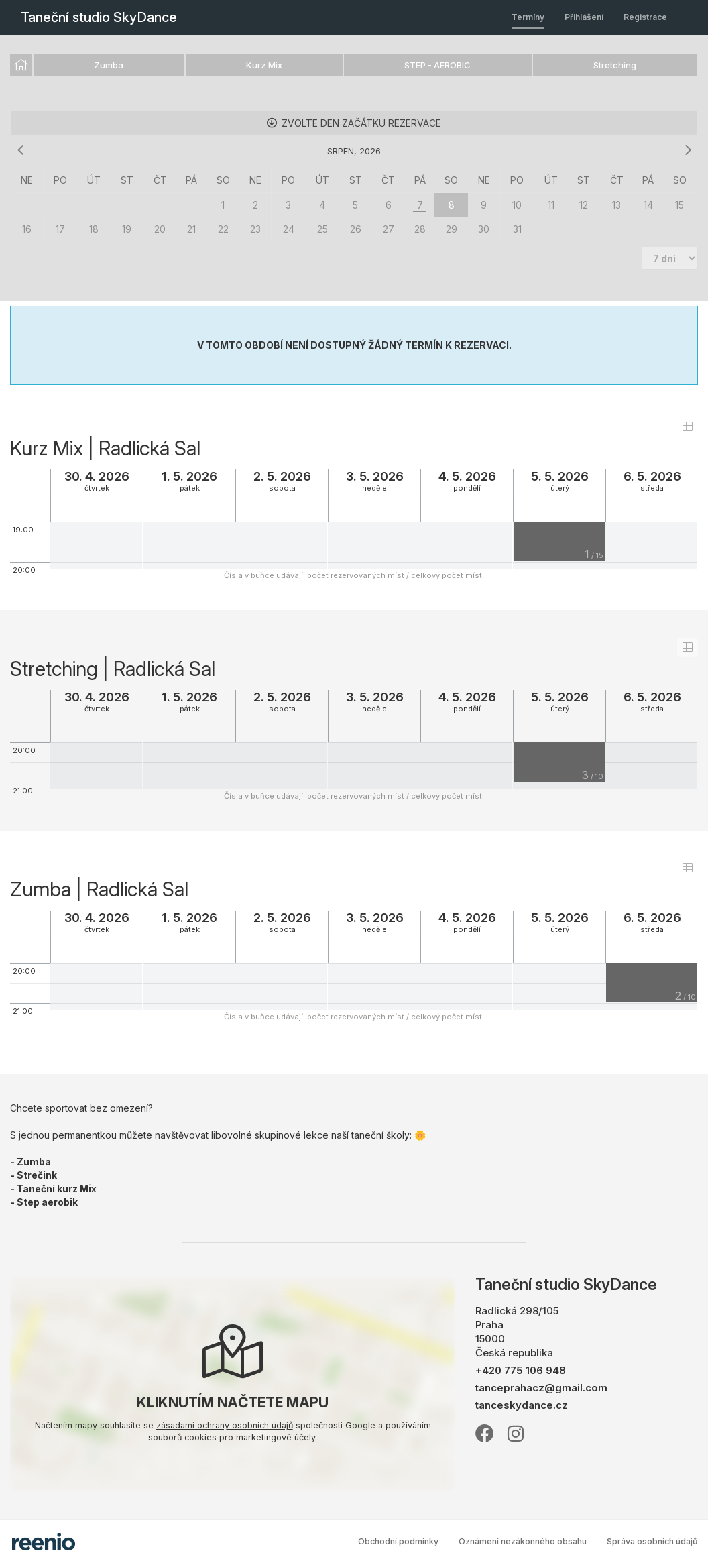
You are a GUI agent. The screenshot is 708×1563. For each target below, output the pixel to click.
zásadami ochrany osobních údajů (224, 1425)
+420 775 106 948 (520, 1370)
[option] (21, 65)
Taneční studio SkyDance (99, 17)
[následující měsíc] (688, 150)
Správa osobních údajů (652, 1541)
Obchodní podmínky (398, 1541)
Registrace (645, 17)
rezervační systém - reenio (43, 1541)
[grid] (354, 204)
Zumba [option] (108, 65)
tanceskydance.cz (521, 1405)
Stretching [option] (614, 65)
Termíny (528, 17)
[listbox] (354, 66)
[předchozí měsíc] (20, 150)
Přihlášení (584, 17)
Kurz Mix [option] (264, 65)
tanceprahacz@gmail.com (541, 1387)
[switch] (687, 427)
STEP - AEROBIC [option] (437, 65)
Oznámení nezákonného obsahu (523, 1541)
